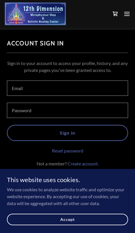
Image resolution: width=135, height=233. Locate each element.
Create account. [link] (83, 163)
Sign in (67, 132)
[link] (35, 13)
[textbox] (67, 88)
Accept (67, 219)
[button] (127, 14)
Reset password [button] (67, 150)
